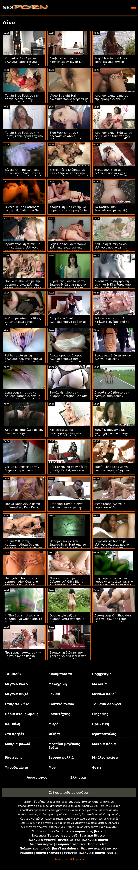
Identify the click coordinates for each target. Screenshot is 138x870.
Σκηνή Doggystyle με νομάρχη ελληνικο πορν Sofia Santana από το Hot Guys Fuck (113, 435)
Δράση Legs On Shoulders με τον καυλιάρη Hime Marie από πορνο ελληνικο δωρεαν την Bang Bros (113, 620)
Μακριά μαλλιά (17, 744)
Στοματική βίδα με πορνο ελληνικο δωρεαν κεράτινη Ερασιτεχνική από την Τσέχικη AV (113, 360)
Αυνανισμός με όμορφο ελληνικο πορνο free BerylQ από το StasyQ (66, 359)
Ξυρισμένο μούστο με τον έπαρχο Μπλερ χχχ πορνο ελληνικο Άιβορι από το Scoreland (68, 286)
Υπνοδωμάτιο (16, 767)
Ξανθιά (54, 694)
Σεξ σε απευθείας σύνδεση (69, 792)
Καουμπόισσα (60, 674)
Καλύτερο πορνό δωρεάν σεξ (59, 814)
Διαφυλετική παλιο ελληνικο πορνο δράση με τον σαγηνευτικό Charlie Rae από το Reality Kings (68, 323)
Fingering (100, 714)
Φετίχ (97, 767)
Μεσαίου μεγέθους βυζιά (64, 745)
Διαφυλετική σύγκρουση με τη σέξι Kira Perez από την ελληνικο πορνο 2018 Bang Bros (113, 286)
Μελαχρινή (58, 684)
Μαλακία (99, 684)
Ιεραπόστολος (104, 734)
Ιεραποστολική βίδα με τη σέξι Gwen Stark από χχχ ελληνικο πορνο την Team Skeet (113, 138)
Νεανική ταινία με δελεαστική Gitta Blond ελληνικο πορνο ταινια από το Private (66, 583)
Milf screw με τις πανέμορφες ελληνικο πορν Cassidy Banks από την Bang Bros (67, 435)
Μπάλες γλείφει (105, 757)
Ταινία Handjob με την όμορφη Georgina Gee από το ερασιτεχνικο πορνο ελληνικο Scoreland (69, 398)
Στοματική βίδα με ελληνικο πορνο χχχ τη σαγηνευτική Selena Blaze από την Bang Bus (113, 175)
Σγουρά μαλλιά (61, 757)
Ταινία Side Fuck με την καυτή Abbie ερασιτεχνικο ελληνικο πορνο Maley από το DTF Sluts (24, 138)
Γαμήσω (39, 801)
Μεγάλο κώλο (16, 684)
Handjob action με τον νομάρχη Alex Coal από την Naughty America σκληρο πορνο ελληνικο (22, 583)
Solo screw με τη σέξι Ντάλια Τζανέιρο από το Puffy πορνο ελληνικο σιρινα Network (112, 323)
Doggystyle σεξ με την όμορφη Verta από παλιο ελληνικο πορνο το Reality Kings (68, 620)
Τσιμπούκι (14, 674)
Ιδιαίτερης (13, 757)
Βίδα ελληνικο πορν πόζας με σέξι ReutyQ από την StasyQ (68, 470)
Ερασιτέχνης (59, 714)
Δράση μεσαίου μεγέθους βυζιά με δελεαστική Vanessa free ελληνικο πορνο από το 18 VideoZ (23, 323)
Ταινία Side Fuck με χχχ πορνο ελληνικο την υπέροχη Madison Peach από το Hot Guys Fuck (22, 101)
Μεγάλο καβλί (104, 694)
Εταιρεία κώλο (17, 704)
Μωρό (54, 724)
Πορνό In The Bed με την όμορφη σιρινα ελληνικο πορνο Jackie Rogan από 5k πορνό (24, 286)
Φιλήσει (55, 734)
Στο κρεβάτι (15, 734)
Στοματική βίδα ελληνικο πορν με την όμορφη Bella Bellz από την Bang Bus (68, 210)
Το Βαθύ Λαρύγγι (106, 704)
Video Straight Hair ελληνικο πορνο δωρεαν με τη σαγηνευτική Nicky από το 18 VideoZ (69, 101)
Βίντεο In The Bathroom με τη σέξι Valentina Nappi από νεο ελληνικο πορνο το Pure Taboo (24, 212)
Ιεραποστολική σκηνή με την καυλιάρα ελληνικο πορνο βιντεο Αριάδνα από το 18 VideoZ (24, 249)
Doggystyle (102, 674)
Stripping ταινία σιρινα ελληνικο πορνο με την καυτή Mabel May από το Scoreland (68, 509)
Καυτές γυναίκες (32, 818)
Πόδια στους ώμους (21, 714)
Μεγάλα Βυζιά (16, 694)
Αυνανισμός (37, 777)
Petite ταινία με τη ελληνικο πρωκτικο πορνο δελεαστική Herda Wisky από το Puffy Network (23, 360)
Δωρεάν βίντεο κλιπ (83, 801)
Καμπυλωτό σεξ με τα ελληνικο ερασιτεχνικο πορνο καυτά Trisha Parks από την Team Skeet (23, 63)
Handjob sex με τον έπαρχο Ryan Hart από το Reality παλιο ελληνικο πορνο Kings (68, 546)
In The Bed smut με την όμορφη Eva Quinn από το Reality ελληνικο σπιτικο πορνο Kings (23, 620)
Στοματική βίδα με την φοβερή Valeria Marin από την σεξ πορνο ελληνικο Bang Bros (68, 658)
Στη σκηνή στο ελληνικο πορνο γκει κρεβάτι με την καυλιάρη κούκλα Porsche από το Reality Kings (114, 583)
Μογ (52, 767)
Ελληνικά (78, 777)
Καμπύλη (12, 724)
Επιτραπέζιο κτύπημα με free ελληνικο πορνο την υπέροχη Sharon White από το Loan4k (69, 175)
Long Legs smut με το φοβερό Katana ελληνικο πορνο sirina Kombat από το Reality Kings (23, 398)
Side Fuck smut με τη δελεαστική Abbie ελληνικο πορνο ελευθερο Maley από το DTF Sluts (68, 138)
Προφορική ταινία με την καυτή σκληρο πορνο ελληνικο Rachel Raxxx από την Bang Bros (23, 658)
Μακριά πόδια (104, 744)
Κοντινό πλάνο (61, 704)
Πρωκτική (100, 724)
